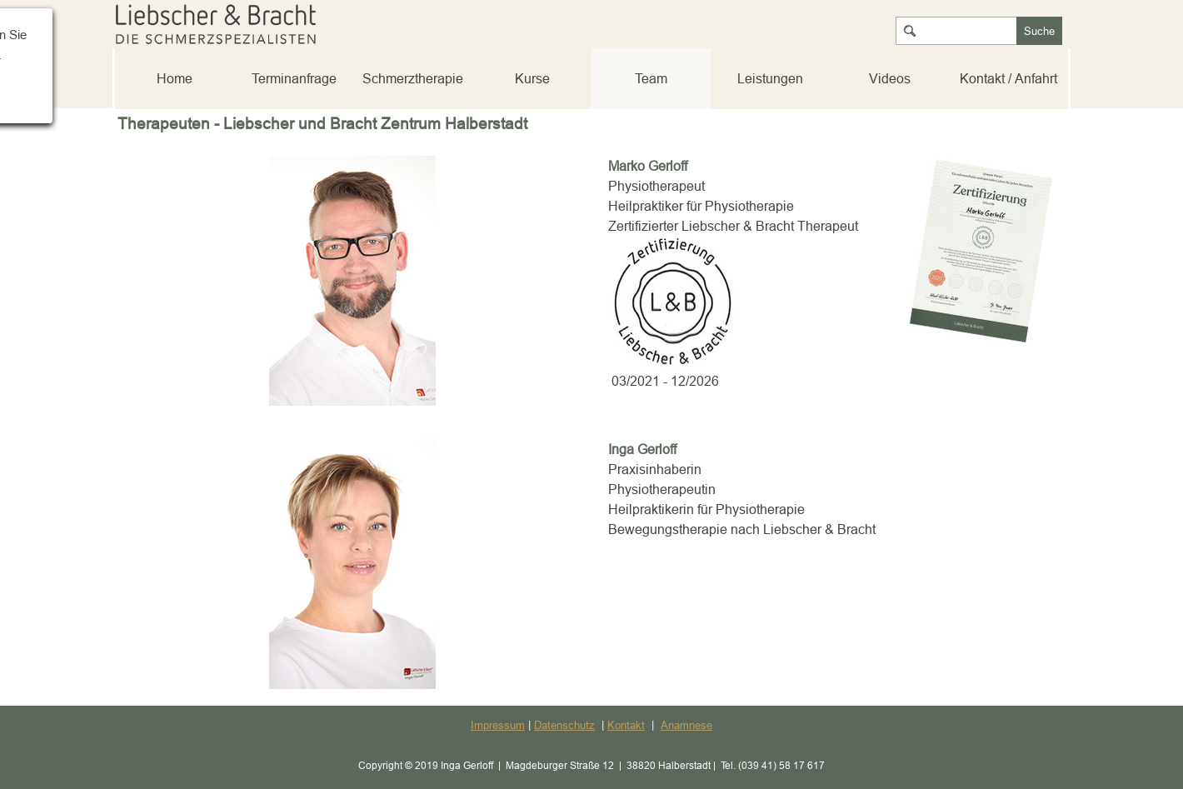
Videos (890, 78)
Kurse (532, 78)
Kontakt (626, 725)
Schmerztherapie (412, 78)
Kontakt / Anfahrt (1008, 78)
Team (651, 78)
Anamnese (686, 725)
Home (174, 78)
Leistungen (770, 78)
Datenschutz (564, 725)
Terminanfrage (294, 78)
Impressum (498, 725)
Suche (1039, 30)
